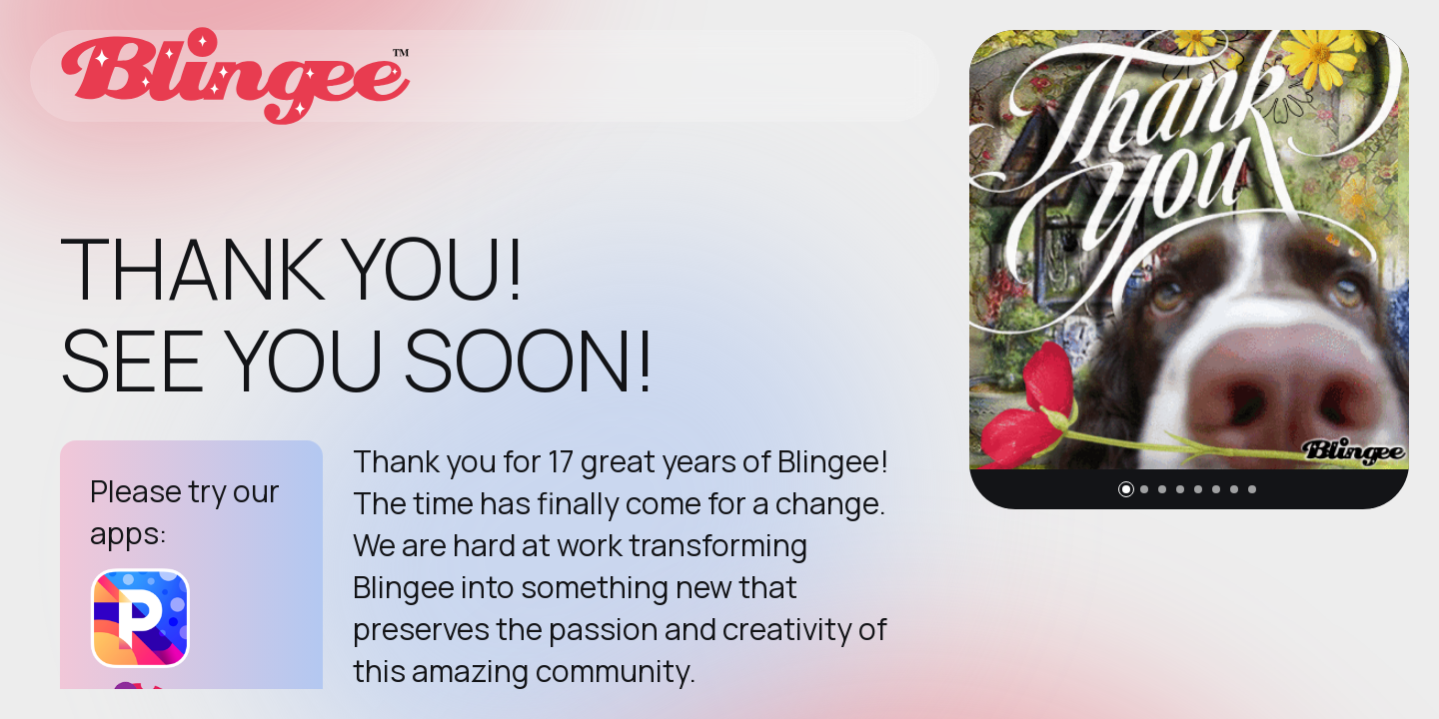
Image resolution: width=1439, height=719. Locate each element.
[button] (1126, 489)
